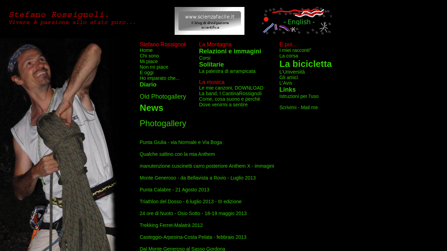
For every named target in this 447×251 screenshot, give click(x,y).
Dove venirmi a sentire (223, 104)
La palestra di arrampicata (227, 71)
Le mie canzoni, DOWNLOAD (231, 88)
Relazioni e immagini (230, 51)
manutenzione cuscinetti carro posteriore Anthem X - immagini (207, 166)
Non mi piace (154, 67)
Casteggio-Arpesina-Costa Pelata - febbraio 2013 (193, 237)
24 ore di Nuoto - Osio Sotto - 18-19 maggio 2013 (193, 213)
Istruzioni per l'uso (298, 96)
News (151, 107)
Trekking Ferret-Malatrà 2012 (171, 225)
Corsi (205, 58)
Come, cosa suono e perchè (229, 99)
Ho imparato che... (159, 78)
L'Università (292, 72)
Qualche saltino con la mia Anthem (177, 154)
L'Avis (285, 83)
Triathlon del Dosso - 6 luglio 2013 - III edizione (191, 201)
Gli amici (288, 77)
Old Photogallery (163, 96)
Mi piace (149, 61)
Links (287, 89)
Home (146, 50)
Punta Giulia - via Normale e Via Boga (181, 142)
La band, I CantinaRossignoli (230, 93)
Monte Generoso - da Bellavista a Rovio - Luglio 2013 (198, 178)
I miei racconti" (295, 50)
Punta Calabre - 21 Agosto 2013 (174, 189)
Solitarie (211, 64)
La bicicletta (305, 64)
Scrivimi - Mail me (298, 107)
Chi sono (149, 56)
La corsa (288, 56)
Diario (148, 84)
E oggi (147, 72)
